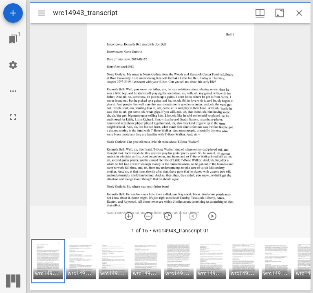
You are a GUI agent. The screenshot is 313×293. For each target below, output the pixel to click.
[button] (48, 261)
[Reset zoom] (168, 216)
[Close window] (299, 13)
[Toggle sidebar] (41, 13)
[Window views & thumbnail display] (260, 13)
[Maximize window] (279, 13)
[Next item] (212, 216)
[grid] (170, 264)
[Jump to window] (13, 39)
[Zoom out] (148, 216)
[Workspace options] (13, 91)
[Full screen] (13, 117)
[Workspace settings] (13, 65)
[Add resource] (13, 13)
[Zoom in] (129, 216)
